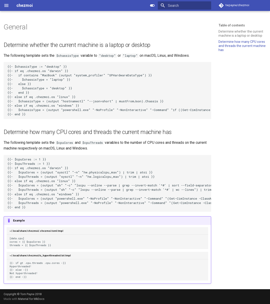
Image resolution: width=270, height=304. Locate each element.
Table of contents (231, 25)
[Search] (184, 5)
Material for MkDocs (31, 299)
